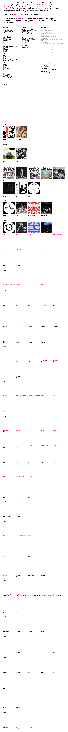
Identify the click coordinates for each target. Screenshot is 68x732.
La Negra (4, 160)
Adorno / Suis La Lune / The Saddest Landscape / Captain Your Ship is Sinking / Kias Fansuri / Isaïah (46, 595)
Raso (4, 138)
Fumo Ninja (29, 249)
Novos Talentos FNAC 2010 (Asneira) (8, 611)
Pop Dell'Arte (39, 5)
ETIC (34, 21)
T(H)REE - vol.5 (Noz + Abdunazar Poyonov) (34, 395)
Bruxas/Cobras (18, 284)
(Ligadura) (35, 325)
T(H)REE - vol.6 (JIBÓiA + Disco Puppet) (21, 395)
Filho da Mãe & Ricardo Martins (20, 476)
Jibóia (47, 5)
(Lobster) (10, 325)
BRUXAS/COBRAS (18, 249)
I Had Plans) (48, 325)
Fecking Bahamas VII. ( (19, 325)
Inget (4, 687)
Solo (4, 214)
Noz (53, 249)
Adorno (54, 594)
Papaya (11, 7)
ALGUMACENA (20, 7)
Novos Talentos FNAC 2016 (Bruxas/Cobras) (44, 445)
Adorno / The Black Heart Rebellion (8, 594)
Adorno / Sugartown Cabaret (32, 594)
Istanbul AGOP (19, 15)
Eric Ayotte (4, 515)
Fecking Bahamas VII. (6, 325)
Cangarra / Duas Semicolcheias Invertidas (21, 535)
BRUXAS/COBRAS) (61, 325)
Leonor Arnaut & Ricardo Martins (57, 234)
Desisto (18, 19)
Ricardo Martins (9, 3)
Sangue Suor (30, 214)
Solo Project (44, 9)
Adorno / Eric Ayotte (18, 594)
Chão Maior (17, 160)
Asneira (17, 611)
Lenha (16, 515)
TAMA (30, 15)
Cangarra (29, 535)
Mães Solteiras (18, 138)
